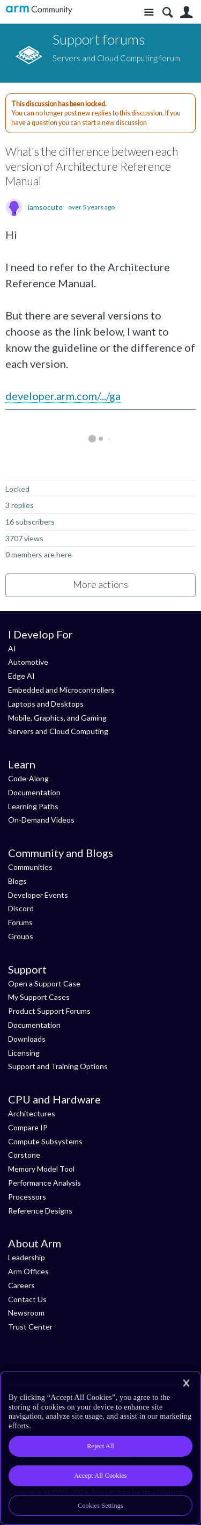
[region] (100, 1448)
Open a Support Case (44, 983)
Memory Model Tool (41, 1168)
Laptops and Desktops (46, 703)
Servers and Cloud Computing (58, 731)
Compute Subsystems (45, 1141)
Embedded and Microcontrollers (61, 689)
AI (12, 648)
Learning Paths (33, 806)
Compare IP (28, 1127)
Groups (20, 936)
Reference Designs (40, 1210)
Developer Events (38, 894)
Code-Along (28, 778)
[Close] (186, 1383)
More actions (100, 584)
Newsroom (26, 1312)
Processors (27, 1196)
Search (167, 12)
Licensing (24, 1052)
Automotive (28, 661)
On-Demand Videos (41, 819)
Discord (21, 908)
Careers (21, 1285)
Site (148, 12)
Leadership (26, 1257)
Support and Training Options (58, 1066)
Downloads (27, 1038)
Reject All (100, 1446)
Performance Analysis (44, 1182)
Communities (30, 867)
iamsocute (45, 207)
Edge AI (21, 675)
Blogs (17, 880)
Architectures (31, 1113)
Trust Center (30, 1326)
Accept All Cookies (100, 1475)
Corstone (24, 1154)
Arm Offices (28, 1271)
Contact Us (27, 1299)
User (186, 12)
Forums (20, 922)
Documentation (34, 792)
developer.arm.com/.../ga (63, 395)
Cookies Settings (100, 1505)
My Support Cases (39, 996)
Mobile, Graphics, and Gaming (57, 717)
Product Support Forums (49, 1010)
